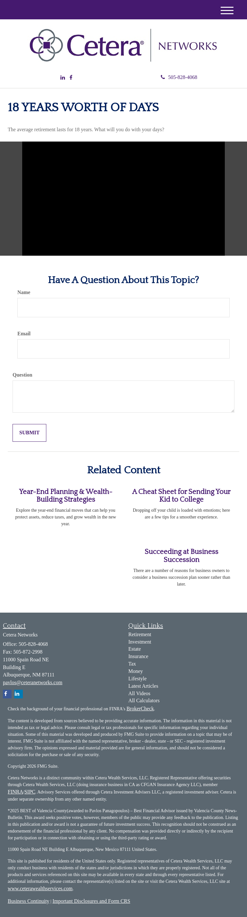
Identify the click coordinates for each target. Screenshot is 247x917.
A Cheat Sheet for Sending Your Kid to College (181, 496)
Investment (139, 642)
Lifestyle (137, 678)
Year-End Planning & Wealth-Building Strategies (65, 496)
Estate (134, 649)
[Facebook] (70, 78)
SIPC (29, 791)
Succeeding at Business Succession (181, 556)
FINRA (15, 791)
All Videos (139, 693)
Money (135, 671)
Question (22, 375)
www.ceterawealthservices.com (40, 888)
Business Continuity (28, 901)
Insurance (138, 656)
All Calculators (144, 700)
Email (24, 333)
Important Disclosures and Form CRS (91, 901)
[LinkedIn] (62, 78)
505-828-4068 (179, 77)
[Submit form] (29, 433)
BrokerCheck (140, 708)
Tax (132, 663)
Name (23, 292)
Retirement (139, 634)
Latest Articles (143, 686)
